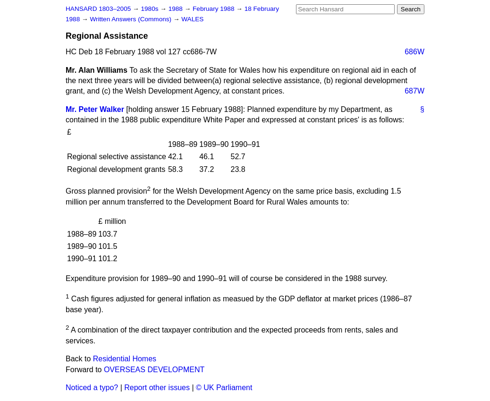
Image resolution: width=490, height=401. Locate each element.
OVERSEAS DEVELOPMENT (154, 370)
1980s (150, 8)
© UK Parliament (224, 388)
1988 (177, 8)
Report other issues (157, 388)
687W (414, 91)
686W (414, 52)
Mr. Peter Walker (95, 109)
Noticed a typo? (92, 388)
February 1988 (214, 8)
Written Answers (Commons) (131, 19)
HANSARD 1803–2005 (98, 8)
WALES (192, 19)
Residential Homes (124, 359)
